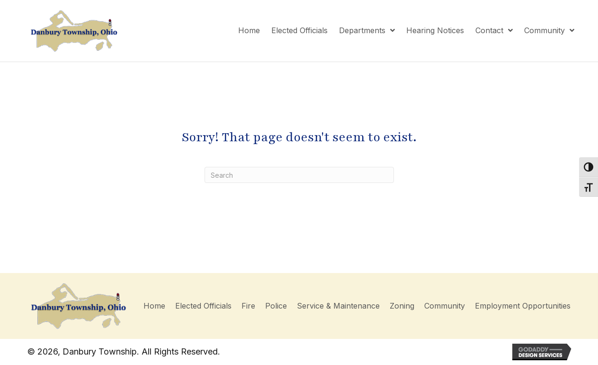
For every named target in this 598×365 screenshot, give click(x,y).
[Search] (299, 175)
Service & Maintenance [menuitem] (338, 305)
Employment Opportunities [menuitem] (523, 305)
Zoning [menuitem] (402, 305)
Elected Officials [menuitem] (203, 305)
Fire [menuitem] (248, 305)
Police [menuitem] (276, 305)
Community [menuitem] (444, 305)
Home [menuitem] (154, 305)
